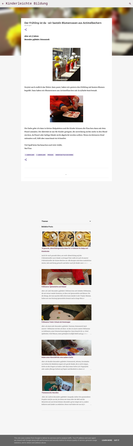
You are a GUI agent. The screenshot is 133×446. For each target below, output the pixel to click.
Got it (116, 440)
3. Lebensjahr (40, 155)
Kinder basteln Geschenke (64, 155)
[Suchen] (130, 3)
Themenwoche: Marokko (50, 393)
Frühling (50, 155)
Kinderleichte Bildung (27, 4)
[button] (25, 29)
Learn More (107, 440)
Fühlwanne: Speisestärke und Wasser (54, 287)
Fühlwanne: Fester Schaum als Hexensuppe (56, 322)
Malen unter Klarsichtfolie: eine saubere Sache (57, 357)
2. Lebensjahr (29, 155)
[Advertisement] (66, 199)
